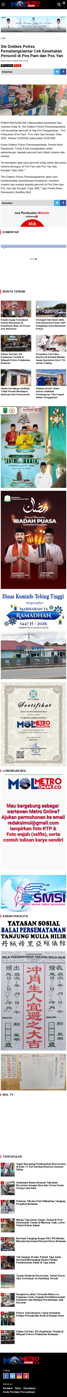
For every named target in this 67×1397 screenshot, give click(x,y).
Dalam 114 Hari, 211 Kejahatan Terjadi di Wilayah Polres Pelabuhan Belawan (39, 1333)
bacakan (7, 65)
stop (17, 65)
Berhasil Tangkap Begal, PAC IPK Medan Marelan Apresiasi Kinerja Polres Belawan (41, 1240)
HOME (3, 38)
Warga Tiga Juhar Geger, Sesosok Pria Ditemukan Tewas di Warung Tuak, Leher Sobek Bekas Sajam (40, 1223)
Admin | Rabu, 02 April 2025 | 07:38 (14, 61)
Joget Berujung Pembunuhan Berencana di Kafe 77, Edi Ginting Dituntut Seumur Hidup (40, 1167)
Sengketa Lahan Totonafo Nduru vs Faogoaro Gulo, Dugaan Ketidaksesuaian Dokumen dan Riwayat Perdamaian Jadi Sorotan (40, 1298)
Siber (18, 1388)
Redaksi (8, 1388)
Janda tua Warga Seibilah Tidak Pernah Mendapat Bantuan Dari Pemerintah (15, 391)
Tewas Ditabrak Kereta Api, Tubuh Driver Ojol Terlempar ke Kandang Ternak (40, 1277)
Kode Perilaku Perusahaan (19, 1392)
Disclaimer (29, 1388)
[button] (63, 1)
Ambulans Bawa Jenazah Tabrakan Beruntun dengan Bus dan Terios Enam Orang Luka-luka (40, 1185)
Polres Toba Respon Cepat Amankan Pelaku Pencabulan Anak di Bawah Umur (40, 1314)
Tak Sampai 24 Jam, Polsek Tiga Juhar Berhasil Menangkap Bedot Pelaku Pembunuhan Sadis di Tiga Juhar (38, 1260)
